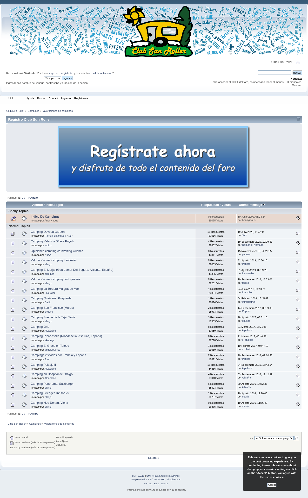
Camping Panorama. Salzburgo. (52, 383)
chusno (49, 311)
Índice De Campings (45, 216)
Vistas (226, 205)
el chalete (247, 339)
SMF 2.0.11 (138, 475)
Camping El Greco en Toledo (50, 345)
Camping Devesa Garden (48, 231)
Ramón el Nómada (55, 235)
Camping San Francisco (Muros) (52, 307)
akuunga (49, 273)
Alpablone (50, 330)
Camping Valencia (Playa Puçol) (52, 241)
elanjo (48, 264)
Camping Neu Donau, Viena (49, 402)
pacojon (246, 254)
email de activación (100, 73)
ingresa (53, 73)
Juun (47, 359)
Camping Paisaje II (43, 364)
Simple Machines (170, 475)
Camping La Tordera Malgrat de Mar (55, 288)
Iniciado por (54, 205)
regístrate (67, 73)
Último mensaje (252, 205)
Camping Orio (40, 326)
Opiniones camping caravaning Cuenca (57, 251)
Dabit (48, 302)
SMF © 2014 (153, 475)
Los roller (50, 292)
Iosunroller (248, 273)
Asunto (37, 205)
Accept (272, 485)
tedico (48, 245)
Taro (244, 235)
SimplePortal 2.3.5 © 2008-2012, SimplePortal (155, 479)
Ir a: (252, 438)
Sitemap (153, 458)
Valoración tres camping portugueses (55, 279)
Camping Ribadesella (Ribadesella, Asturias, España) (66, 336)
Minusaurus (248, 301)
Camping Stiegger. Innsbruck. (50, 393)
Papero (246, 263)
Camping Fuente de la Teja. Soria (53, 317)
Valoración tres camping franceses (54, 260)
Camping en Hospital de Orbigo (52, 374)
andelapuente (52, 349)
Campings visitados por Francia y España (58, 355)
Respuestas (210, 205)
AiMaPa (246, 377)
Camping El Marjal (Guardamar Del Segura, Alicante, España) (72, 269)
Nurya (48, 254)
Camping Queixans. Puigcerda (51, 298)
